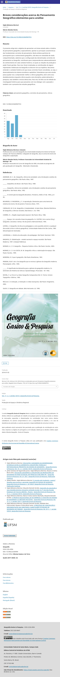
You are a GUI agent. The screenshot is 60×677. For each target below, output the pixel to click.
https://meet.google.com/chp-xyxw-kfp (36, 670)
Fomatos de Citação (9, 386)
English (5, 595)
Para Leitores (6, 577)
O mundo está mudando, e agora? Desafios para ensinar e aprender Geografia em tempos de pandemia (31, 481)
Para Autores (6, 580)
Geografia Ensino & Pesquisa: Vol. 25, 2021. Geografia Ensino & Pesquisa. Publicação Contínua (31, 476)
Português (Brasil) (9, 600)
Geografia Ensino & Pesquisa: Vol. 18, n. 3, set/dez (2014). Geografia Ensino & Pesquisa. (32, 468)
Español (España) (8, 597)
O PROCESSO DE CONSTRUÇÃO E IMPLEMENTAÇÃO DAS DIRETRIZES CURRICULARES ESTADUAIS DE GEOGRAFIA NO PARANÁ (31, 507)
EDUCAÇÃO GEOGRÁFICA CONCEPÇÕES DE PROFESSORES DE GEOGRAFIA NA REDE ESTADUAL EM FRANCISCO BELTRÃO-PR (30, 473)
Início (4, 7)
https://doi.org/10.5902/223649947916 (18, 37)
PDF (6, 363)
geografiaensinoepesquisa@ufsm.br (21, 634)
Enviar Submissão (9, 536)
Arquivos (11, 7)
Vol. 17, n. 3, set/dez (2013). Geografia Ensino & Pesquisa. (32, 7)
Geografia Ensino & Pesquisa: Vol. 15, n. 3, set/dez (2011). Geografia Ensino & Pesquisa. (31, 500)
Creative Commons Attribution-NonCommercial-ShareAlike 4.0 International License (29, 639)
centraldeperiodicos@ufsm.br (18, 666)
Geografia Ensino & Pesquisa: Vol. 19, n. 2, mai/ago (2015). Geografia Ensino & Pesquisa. (31, 493)
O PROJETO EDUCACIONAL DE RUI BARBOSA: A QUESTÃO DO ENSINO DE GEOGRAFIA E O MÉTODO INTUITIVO (32, 498)
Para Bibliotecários (8, 583)
